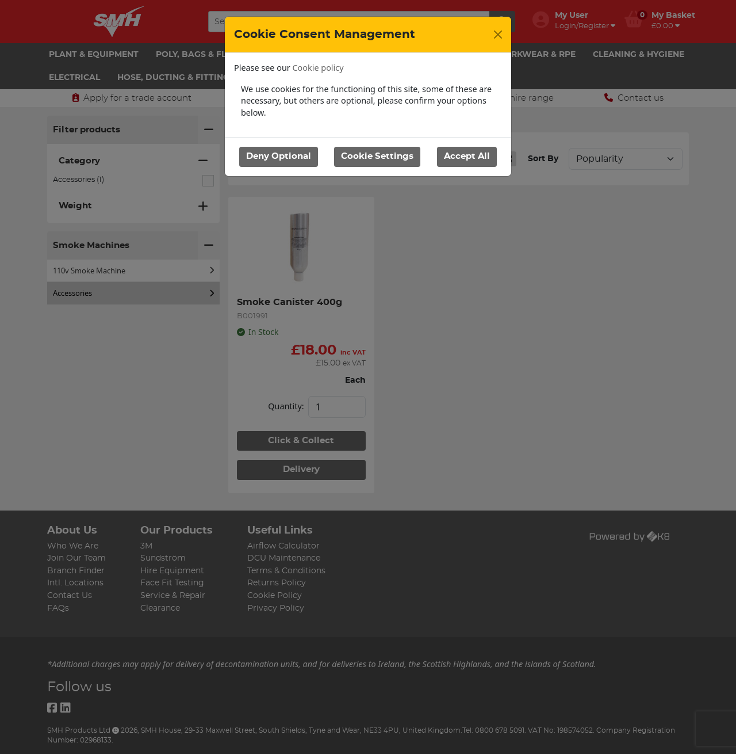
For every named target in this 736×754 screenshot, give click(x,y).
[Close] (498, 34)
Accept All (467, 156)
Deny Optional (278, 156)
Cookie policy (318, 67)
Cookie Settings (377, 156)
